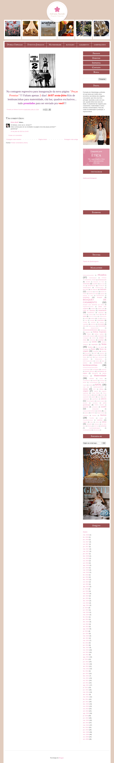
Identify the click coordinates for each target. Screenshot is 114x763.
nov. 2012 (86, 650)
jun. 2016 (86, 567)
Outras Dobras (96, 393)
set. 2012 (86, 654)
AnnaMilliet (95, 283)
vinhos (97, 422)
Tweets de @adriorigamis (91, 261)
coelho (86, 318)
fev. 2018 (86, 537)
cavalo (84, 314)
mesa (101, 378)
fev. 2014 (86, 617)
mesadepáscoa (86, 380)
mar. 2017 (86, 551)
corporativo (100, 44)
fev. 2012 (86, 671)
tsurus (103, 415)
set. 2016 (86, 563)
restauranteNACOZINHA (89, 411)
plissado (85, 403)
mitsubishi (102, 380)
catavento (101, 312)
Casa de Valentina (89, 310)
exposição (95, 344)
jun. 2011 (86, 690)
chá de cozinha (93, 316)
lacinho (97, 361)
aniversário (86, 283)
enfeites (94, 338)
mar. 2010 (86, 725)
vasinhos (99, 420)
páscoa (103, 399)
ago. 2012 (86, 657)
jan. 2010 (86, 730)
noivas (85, 389)
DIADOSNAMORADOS (90, 330)
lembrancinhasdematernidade (90, 367)
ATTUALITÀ (101, 285)
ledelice (85, 363)
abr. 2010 (86, 722)
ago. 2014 (86, 605)
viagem (85, 422)
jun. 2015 (86, 591)
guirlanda (86, 355)
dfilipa (84, 326)
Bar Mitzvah (94, 289)
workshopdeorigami (94, 428)
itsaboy (85, 357)
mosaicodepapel (94, 382)
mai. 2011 (86, 692)
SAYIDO (93, 412)
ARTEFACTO (91, 285)
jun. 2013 (86, 633)
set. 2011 (86, 683)
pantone (103, 395)
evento (94, 342)
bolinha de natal (93, 293)
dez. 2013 (86, 621)
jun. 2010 (86, 718)
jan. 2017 (86, 553)
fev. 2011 (86, 699)
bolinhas (102, 293)
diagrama (87, 332)
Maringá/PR (95, 373)
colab (98, 318)
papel (99, 397)
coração (92, 320)
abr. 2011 (86, 694)
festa (103, 344)
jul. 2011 (85, 687)
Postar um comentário (15, 135)
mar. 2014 (86, 614)
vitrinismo (96, 424)
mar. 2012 (86, 668)
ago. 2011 (86, 685)
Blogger (61, 758)
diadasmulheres (95, 328)
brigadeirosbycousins (88, 306)
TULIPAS (91, 418)
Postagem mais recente (13, 139)
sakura (86, 412)
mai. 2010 (86, 720)
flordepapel (85, 349)
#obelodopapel (92, 277)
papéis (93, 397)
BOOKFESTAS (100, 295)
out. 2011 (86, 680)
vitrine (104, 422)
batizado (70, 44)
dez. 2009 (86, 732)
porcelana (95, 403)
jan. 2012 (86, 673)
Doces (89, 334)
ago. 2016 (86, 565)
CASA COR (101, 308)
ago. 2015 (86, 586)
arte (84, 285)
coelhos (93, 318)
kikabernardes (98, 359)
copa (86, 320)
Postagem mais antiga (71, 139)
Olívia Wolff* (15, 122)
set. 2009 (86, 739)
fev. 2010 (86, 727)
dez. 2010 (86, 704)
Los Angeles (95, 369)
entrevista (92, 340)
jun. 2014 (86, 610)
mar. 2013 (86, 640)
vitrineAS (89, 424)
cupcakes (85, 324)
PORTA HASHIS (99, 405)
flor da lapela (100, 347)
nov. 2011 (86, 678)
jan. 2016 (86, 577)
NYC (94, 389)
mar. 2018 (86, 535)
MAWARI (91, 378)
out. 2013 (86, 624)
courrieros (93, 322)
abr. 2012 (86, 666)
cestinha (97, 314)
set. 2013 (86, 626)
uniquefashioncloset (88, 420)
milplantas (95, 380)
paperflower (95, 399)
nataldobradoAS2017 (98, 387)
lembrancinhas (90, 365)
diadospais (103, 330)
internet (102, 355)
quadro (103, 407)
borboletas (86, 297)
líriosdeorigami (86, 369)
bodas (96, 291)
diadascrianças (92, 326)
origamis (96, 391)
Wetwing (90, 426)
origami (85, 391)
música (91, 385)
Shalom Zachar (101, 412)
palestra (96, 395)
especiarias (86, 342)
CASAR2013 (90, 312)
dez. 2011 (86, 676)
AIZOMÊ (88, 281)
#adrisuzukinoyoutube (88, 275)
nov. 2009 (86, 734)
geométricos (88, 353)
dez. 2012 (86, 647)
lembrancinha (98, 363)
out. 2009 (86, 737)
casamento (84, 44)
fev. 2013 (86, 643)
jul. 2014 (85, 607)
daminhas (93, 324)
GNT (95, 353)
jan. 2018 (86, 539)
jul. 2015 (85, 589)
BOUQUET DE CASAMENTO (94, 300)
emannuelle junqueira (89, 336)
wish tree (96, 426)
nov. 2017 (86, 542)
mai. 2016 (86, 570)
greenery (102, 353)
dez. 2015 (86, 579)
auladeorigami (87, 287)
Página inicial (42, 139)
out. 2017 (86, 544)
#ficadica (102, 275)
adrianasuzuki (102, 280)
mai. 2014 (86, 612)
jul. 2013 (85, 631)
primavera (95, 407)
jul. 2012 (85, 659)
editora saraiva (99, 334)
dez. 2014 (86, 600)
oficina (101, 389)
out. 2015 (86, 582)
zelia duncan (96, 430)
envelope (101, 340)
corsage (85, 322)
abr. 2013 (86, 638)
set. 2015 (86, 584)
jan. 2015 (86, 598)
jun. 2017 (86, 546)
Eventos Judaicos (35, 44)
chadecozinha (102, 316)
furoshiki (104, 351)
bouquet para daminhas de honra (93, 304)
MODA (84, 382)
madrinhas (103, 369)
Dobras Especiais (15, 44)
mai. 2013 (86, 636)
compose (104, 318)
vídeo (91, 422)
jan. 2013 (86, 645)
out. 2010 (86, 708)
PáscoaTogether (90, 401)
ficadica (90, 347)
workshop (103, 426)
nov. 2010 (86, 706)
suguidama (85, 415)
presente (85, 407)
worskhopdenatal (87, 430)
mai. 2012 (86, 664)
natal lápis (86, 387)
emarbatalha (100, 336)
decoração (101, 324)
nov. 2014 (86, 603)
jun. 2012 (86, 661)
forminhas (96, 351)
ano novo (102, 283)
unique (101, 418)
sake (105, 411)
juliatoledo (85, 359)
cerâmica (91, 314)
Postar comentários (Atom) (19, 143)
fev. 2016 (86, 575)
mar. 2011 (86, 697)
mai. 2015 (86, 593)
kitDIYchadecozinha (88, 361)
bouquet (99, 297)
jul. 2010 (85, 715)
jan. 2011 (86, 701)
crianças (102, 322)
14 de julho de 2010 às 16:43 (20, 131)
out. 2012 (86, 652)
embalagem (86, 338)
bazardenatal (89, 291)
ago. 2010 (86, 713)
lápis (103, 361)
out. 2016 (86, 560)
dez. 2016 (86, 556)
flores (93, 349)
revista (99, 411)
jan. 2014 (86, 619)
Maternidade (55, 44)
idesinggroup (95, 355)
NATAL (98, 384)
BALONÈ (85, 289)
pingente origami (100, 401)
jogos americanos (99, 357)
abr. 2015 (86, 596)
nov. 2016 (86, 558)
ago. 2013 (86, 629)
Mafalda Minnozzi (89, 371)
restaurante (95, 409)
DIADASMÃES (102, 326)
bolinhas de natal (88, 295)
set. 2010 (86, 711)
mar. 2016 (86, 572)
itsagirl (90, 357)
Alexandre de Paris (98, 281)
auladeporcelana (99, 287)
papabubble (86, 397)
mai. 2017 (86, 549)
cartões (93, 308)
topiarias (94, 415)
